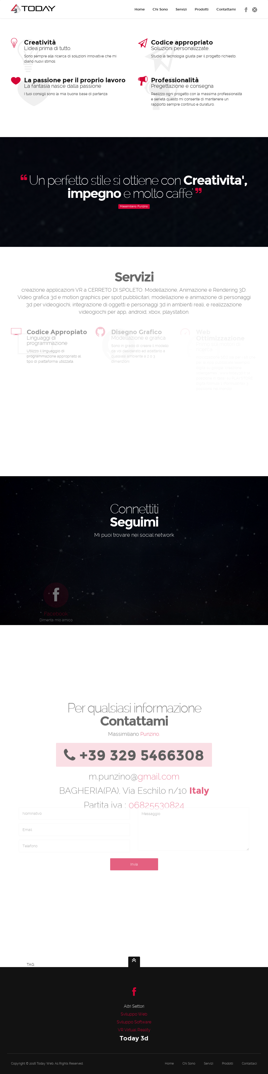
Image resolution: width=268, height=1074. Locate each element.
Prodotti (202, 9)
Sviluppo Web (134, 1014)
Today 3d (134, 1038)
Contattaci (249, 1063)
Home (140, 9)
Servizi (181, 9)
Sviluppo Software (134, 1021)
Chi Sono (160, 9)
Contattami (226, 9)
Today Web (45, 1063)
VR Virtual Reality (134, 1029)
